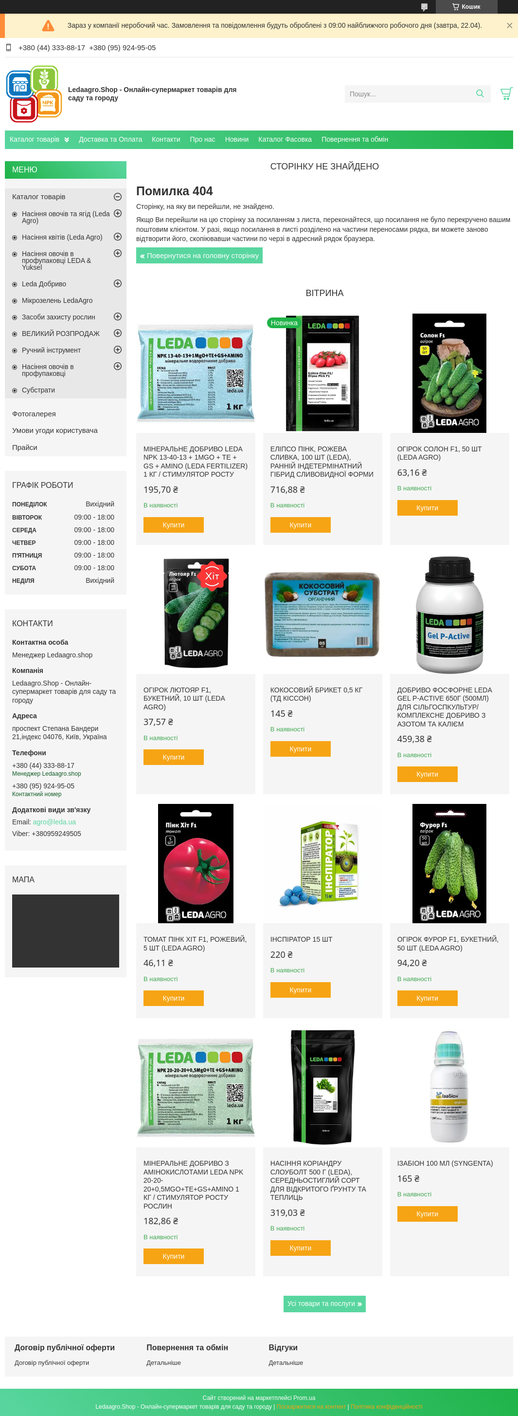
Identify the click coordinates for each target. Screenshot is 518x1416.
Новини (237, 139)
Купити (174, 525)
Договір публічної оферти (52, 1362)
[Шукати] (480, 94)
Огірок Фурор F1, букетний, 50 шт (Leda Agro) (448, 943)
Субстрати (38, 390)
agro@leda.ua (54, 822)
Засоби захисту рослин (58, 317)
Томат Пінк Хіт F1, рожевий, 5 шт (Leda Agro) (195, 943)
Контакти (166, 139)
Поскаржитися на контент (311, 1406)
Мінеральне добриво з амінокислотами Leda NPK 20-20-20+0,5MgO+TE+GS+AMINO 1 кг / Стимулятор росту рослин (193, 1184)
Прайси (24, 447)
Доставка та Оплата (110, 139)
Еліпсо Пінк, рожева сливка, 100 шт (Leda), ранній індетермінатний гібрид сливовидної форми (322, 462)
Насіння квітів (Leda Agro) (62, 237)
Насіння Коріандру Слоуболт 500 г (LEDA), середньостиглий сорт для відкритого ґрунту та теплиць (318, 1180)
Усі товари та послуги (321, 1303)
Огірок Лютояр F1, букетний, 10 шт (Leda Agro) (184, 698)
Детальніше (163, 1362)
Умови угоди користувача (55, 430)
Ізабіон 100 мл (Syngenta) (445, 1163)
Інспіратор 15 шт (301, 939)
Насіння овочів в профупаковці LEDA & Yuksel (56, 260)
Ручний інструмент (51, 350)
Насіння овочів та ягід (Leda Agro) (66, 217)
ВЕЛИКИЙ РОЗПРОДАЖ (61, 333)
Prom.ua (304, 1398)
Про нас (202, 139)
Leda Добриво (44, 284)
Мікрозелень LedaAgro (57, 300)
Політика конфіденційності (387, 1406)
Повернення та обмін (355, 139)
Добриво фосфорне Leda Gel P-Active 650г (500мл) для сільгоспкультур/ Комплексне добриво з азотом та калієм (444, 707)
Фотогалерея (34, 414)
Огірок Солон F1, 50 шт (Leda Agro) (439, 453)
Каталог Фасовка (285, 139)
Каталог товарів (34, 139)
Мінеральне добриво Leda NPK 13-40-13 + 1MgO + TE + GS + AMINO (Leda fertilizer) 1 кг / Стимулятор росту (195, 462)
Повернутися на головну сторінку (203, 255)
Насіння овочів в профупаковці (48, 370)
